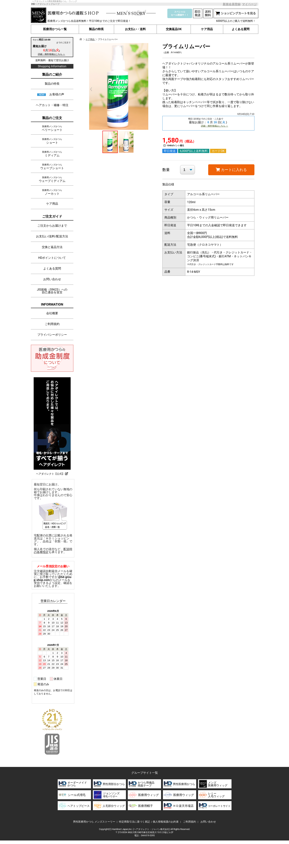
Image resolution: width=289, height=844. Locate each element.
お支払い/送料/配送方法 (52, 236)
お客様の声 (56, 94)
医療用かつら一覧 (55, 29)
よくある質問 (240, 29)
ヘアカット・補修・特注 (52, 105)
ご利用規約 (52, 324)
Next (144, 89)
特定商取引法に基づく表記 (134, 821)
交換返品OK (173, 29)
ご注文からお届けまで (52, 225)
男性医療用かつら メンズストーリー (94, 821)
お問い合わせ (52, 279)
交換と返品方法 (52, 247)
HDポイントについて (52, 258)
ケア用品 (207, 29)
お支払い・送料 (135, 29)
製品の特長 (96, 29)
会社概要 (52, 313)
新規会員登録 (232, 4)
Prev (93, 89)
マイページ (249, 4)
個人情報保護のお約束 (166, 821)
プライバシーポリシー (52, 334)
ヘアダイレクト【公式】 (52, 473)
